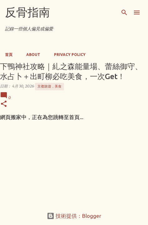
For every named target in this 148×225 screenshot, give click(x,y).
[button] (3, 104)
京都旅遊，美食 (49, 86)
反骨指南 (27, 12)
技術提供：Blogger (74, 216)
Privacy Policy (70, 54)
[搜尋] (124, 12)
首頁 (8, 54)
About (33, 54)
